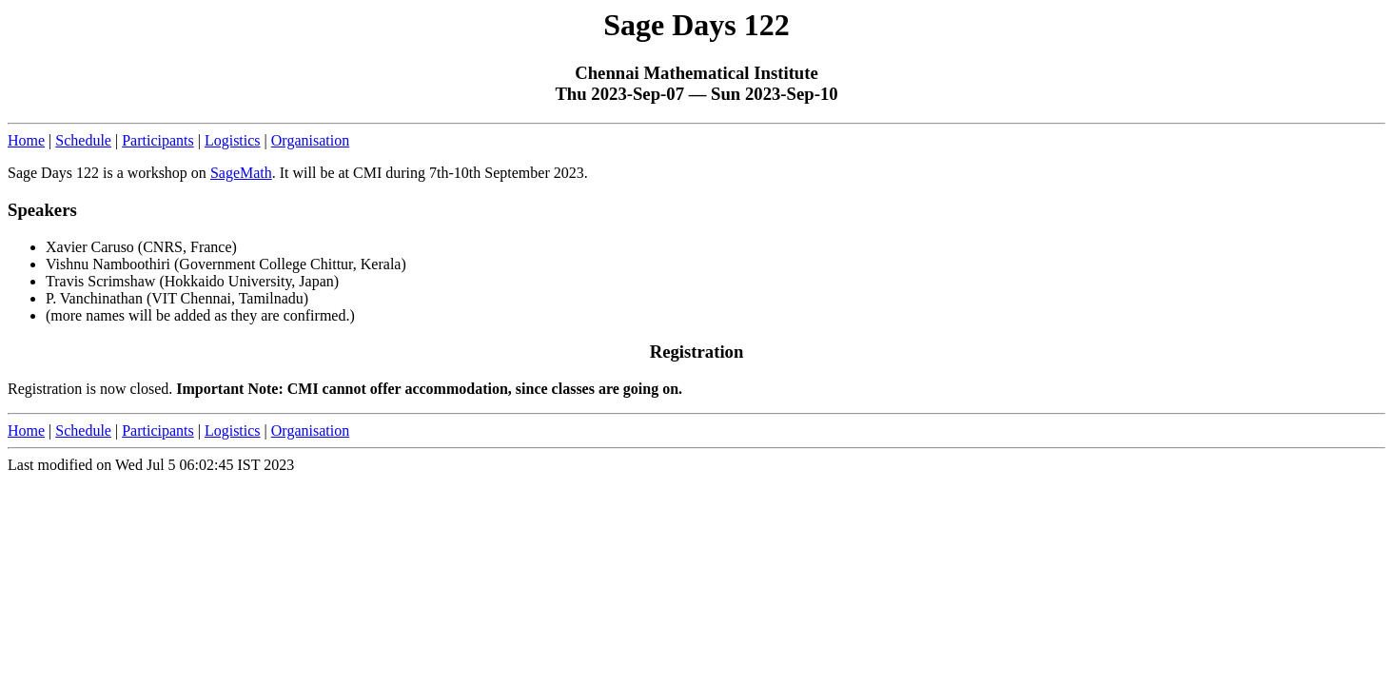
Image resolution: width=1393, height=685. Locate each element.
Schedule (83, 140)
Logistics (233, 140)
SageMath (241, 173)
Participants (158, 140)
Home (26, 140)
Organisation (310, 140)
